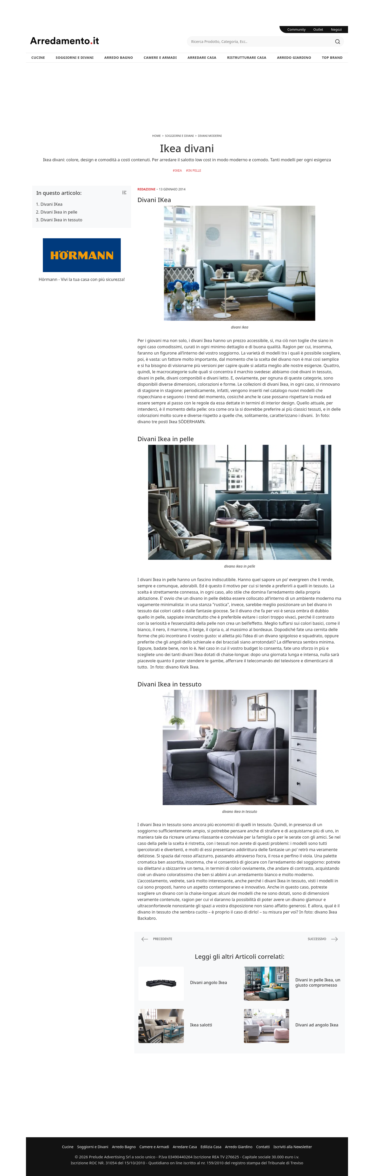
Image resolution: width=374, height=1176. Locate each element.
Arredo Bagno (118, 57)
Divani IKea (51, 204)
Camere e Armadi (160, 57)
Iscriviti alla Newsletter (292, 1146)
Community (297, 29)
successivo (323, 939)
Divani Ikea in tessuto (61, 220)
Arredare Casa (202, 57)
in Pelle (194, 170)
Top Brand (332, 57)
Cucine (38, 57)
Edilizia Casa (211, 1146)
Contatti (263, 1146)
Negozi (336, 29)
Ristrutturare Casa (246, 57)
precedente (157, 939)
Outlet (318, 29)
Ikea (178, 170)
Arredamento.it (108, 40)
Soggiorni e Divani (75, 57)
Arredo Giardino (294, 57)
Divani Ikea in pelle (59, 212)
